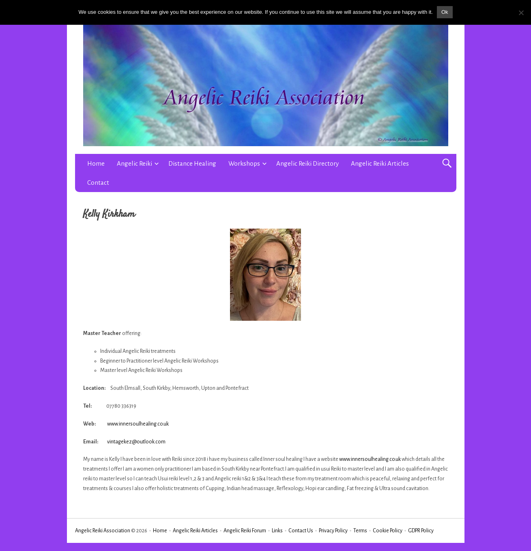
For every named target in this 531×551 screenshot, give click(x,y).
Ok (444, 12)
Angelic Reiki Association (102, 531)
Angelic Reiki (134, 163)
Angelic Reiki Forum (245, 531)
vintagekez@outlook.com (136, 442)
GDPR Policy (421, 531)
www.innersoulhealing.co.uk (138, 424)
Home (96, 163)
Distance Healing (192, 163)
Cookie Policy (387, 531)
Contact (98, 182)
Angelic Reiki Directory (307, 163)
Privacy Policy (333, 531)
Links (277, 531)
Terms (360, 531)
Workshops (244, 163)
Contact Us (300, 531)
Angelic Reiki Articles (380, 163)
